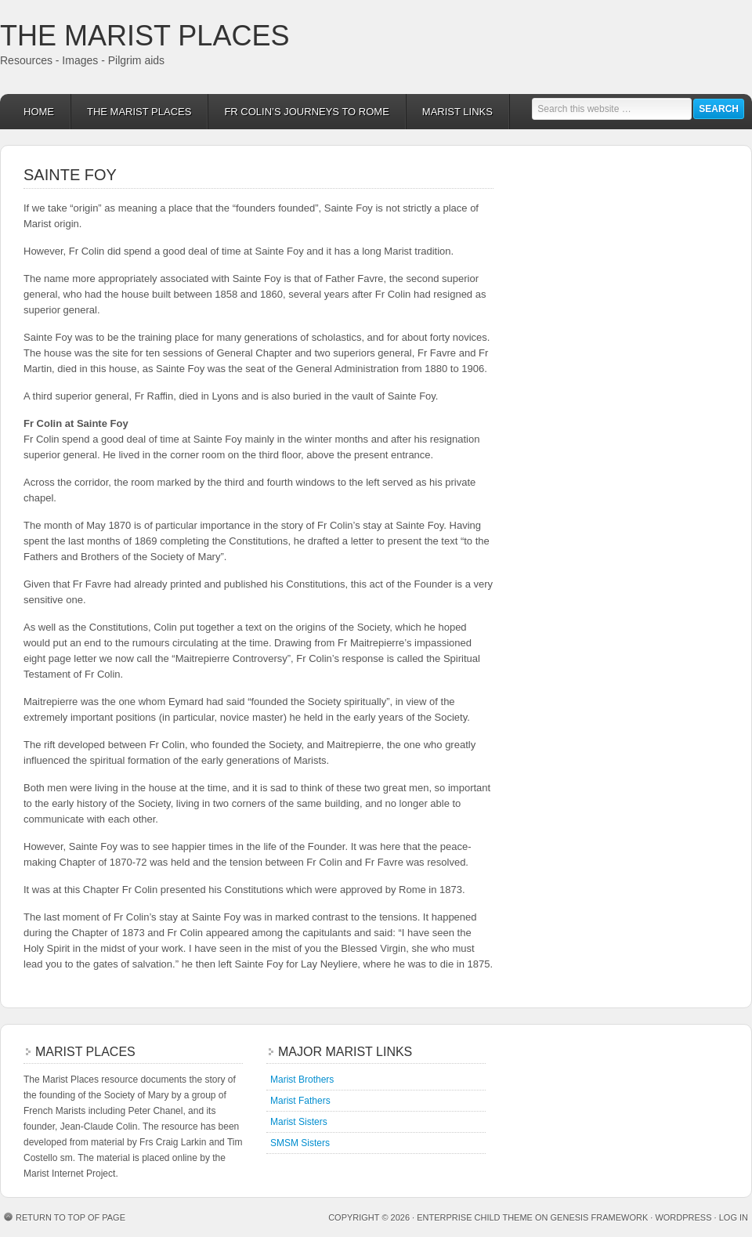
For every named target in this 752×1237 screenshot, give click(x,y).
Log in (733, 1217)
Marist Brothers (302, 1079)
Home (39, 112)
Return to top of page (70, 1217)
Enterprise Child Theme (475, 1217)
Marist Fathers (300, 1100)
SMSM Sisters (300, 1143)
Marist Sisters (298, 1121)
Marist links (450, 112)
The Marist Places (144, 36)
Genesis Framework (600, 1217)
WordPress (683, 1217)
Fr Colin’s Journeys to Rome (298, 112)
